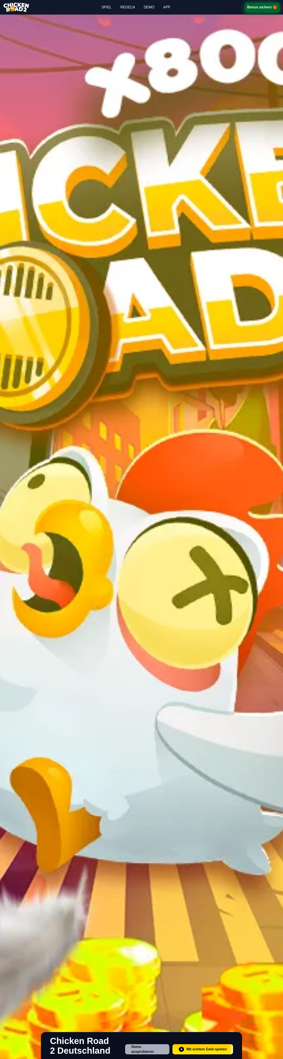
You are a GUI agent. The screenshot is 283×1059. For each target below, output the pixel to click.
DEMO (149, 7)
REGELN (127, 7)
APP (166, 7)
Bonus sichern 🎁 (262, 7)
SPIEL (106, 7)
